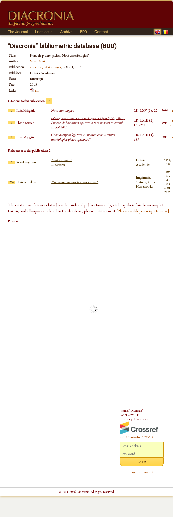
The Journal (18, 32)
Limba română (61, 162)
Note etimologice (62, 110)
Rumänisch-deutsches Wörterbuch (74, 182)
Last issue (43, 32)
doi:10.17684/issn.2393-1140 (137, 437)
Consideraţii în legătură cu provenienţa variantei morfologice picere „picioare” (83, 137)
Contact (101, 32)
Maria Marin (38, 61)
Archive (66, 32)
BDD (83, 32)
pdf (37, 90)
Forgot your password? (141, 472)
